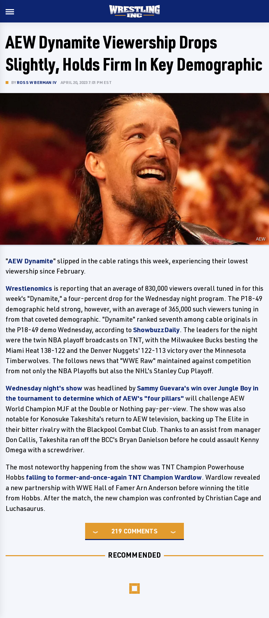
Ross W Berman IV (36, 82)
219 (116, 531)
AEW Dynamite (30, 261)
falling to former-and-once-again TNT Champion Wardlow (114, 477)
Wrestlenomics (29, 288)
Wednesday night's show (44, 388)
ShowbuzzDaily (156, 330)
